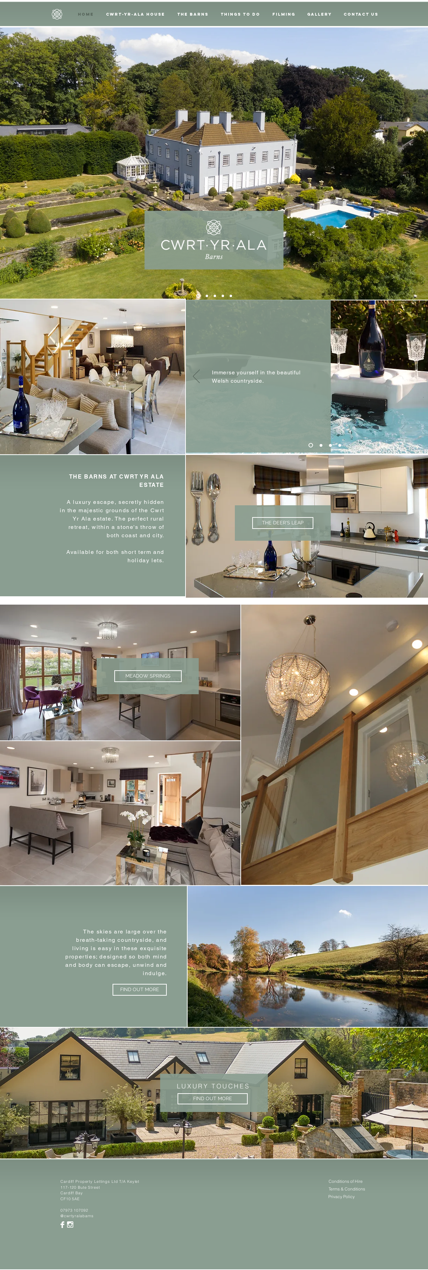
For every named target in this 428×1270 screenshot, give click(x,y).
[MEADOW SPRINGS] (148, 676)
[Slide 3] (215, 296)
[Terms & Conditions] (347, 1189)
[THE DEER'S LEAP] (282, 523)
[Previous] (196, 377)
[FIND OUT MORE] (140, 990)
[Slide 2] (207, 296)
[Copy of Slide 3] (223, 296)
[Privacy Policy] (341, 1197)
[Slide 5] (198, 296)
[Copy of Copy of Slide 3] (231, 296)
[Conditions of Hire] (345, 1182)
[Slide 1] (310, 445)
